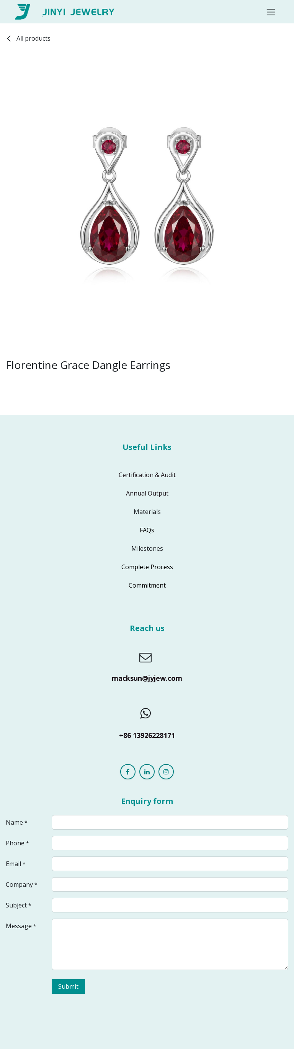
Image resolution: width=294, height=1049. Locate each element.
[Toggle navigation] (271, 11)
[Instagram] (166, 771)
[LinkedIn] (147, 771)
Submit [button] (68, 986)
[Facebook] (128, 771)
